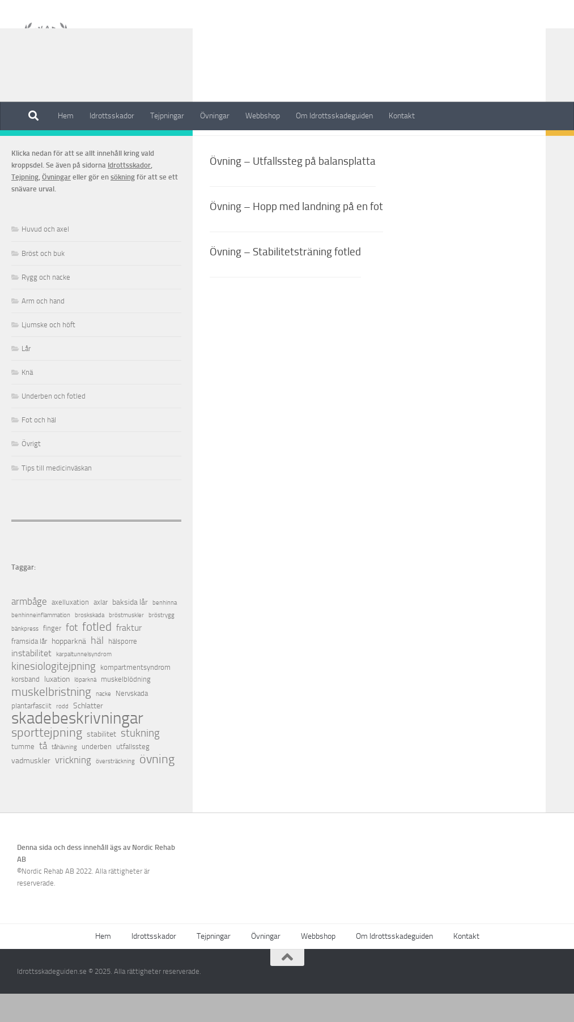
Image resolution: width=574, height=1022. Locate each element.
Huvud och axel (45, 257)
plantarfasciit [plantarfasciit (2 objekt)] (31, 734)
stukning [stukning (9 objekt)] (140, 761)
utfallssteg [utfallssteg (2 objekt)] (133, 775)
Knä (27, 400)
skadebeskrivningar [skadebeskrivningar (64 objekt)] (77, 746)
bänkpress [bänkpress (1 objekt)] (25, 657)
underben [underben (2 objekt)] (97, 775)
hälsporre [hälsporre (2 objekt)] (122, 669)
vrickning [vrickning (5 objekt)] (73, 788)
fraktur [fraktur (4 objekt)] (129, 656)
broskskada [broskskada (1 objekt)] (89, 643)
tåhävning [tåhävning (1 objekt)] (64, 775)
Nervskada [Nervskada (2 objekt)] (132, 721)
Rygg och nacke (46, 305)
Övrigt (31, 472)
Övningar (214, 116)
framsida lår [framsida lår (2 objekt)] (29, 669)
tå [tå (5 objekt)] (43, 774)
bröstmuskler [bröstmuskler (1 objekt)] (126, 643)
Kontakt (402, 116)
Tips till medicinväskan (57, 496)
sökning (122, 205)
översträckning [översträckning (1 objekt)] (115, 789)
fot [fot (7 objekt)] (72, 656)
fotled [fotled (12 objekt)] (97, 655)
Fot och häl (39, 448)
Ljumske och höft (48, 353)
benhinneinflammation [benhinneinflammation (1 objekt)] (40, 643)
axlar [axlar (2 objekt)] (100, 630)
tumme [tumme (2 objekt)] (23, 775)
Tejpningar (167, 116)
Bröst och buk (43, 281)
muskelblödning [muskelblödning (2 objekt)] (126, 707)
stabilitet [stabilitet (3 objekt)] (101, 762)
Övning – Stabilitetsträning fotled (285, 279)
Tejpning (25, 205)
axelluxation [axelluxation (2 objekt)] (70, 630)
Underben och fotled (54, 424)
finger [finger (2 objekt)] (52, 656)
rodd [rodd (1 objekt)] (62, 734)
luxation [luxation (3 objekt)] (57, 707)
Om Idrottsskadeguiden (334, 116)
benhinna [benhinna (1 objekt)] (164, 631)
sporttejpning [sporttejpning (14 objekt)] (46, 761)
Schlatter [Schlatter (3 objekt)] (88, 734)
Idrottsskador (112, 116)
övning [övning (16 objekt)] (157, 787)
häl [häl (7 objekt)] (97, 669)
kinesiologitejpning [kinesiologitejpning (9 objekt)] (53, 694)
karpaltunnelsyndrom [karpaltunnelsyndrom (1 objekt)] (84, 682)
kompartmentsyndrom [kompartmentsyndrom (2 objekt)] (135, 695)
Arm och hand (43, 329)
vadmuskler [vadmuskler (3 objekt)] (30, 789)
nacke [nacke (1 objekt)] (103, 722)
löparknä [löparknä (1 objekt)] (85, 708)
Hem (66, 116)
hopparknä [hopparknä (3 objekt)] (69, 669)
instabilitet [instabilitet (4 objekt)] (31, 681)
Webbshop (262, 116)
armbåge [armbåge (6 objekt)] (29, 629)
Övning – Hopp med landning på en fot (296, 234)
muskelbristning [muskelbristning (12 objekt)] (51, 720)
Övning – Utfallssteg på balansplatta (293, 189)
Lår (26, 377)
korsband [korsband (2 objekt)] (25, 707)
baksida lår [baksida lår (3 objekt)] (130, 630)
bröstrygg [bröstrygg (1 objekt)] (161, 643)
